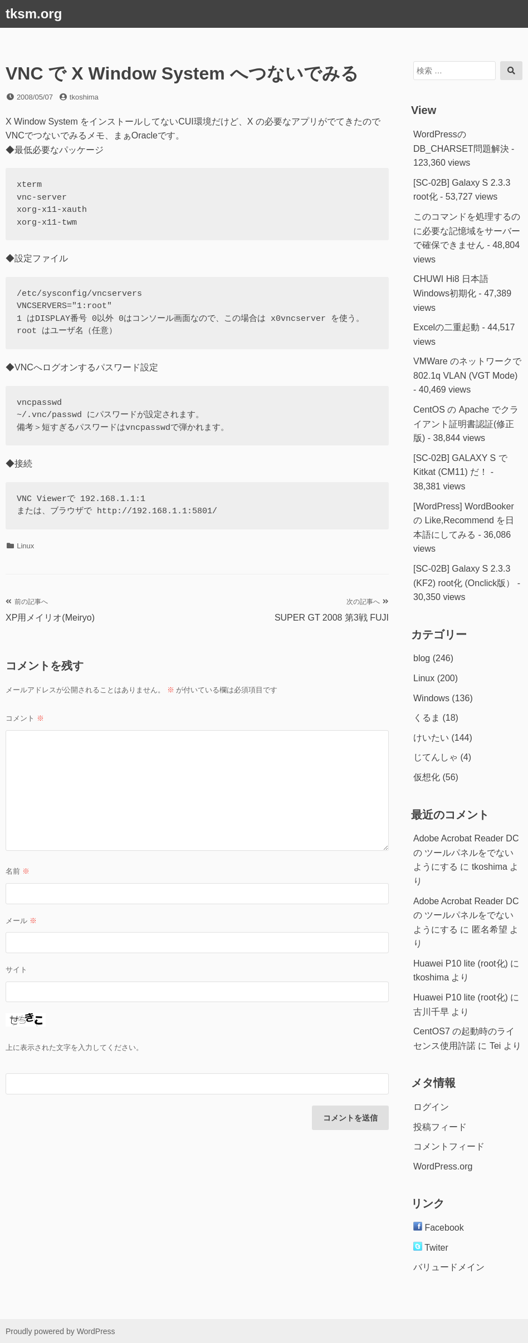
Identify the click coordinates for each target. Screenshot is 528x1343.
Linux (25, 546)
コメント (25, 718)
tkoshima (84, 97)
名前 (18, 871)
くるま (426, 717)
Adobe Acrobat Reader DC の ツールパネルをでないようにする (466, 852)
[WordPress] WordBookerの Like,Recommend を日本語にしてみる (463, 520)
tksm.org (34, 13)
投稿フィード (440, 1127)
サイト (16, 969)
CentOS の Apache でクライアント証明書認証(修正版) (466, 424)
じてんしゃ (435, 757)
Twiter (430, 1247)
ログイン (431, 1107)
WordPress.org (442, 1166)
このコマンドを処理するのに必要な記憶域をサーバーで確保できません (466, 231)
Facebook (438, 1227)
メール (21, 920)
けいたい (431, 737)
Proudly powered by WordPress (60, 1331)
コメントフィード (449, 1146)
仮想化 (426, 777)
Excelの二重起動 (446, 327)
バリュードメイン (449, 1267)
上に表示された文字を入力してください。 (74, 1047)
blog (421, 658)
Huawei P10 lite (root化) (460, 963)
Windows (431, 698)
